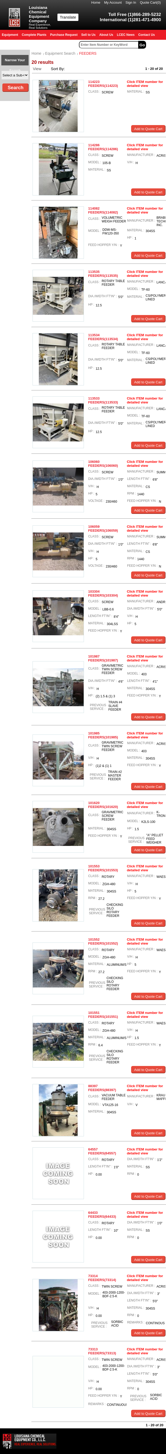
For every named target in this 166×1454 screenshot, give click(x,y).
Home (95, 2)
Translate (68, 17)
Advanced (156, 45)
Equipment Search (60, 53)
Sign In (131, 2)
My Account (113, 2)
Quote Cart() (150, 2)
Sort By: (58, 68)
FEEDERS (88, 53)
